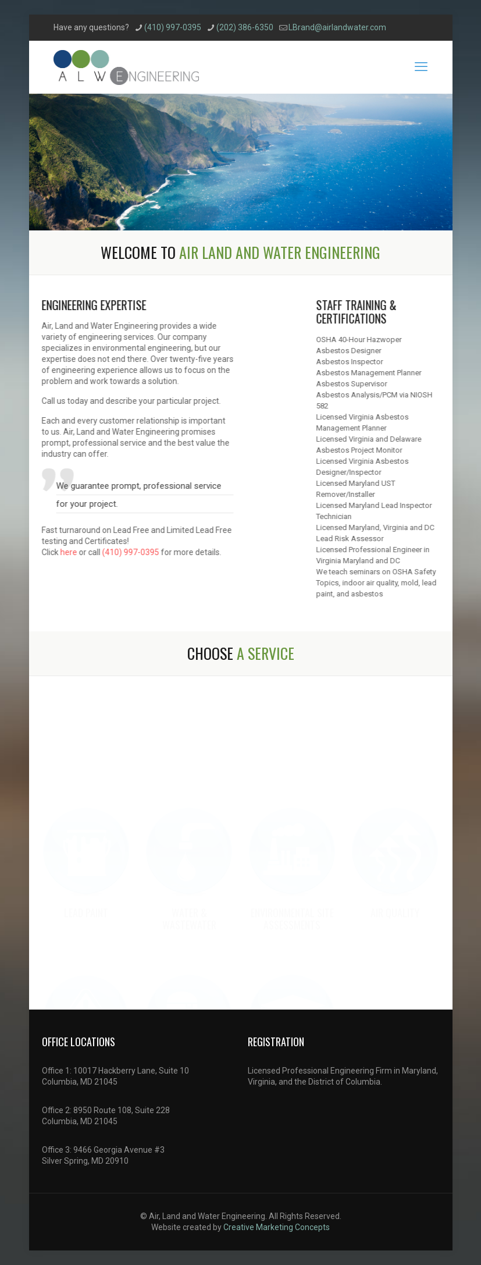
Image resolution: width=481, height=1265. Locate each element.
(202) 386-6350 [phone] (244, 27)
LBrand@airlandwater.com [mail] (337, 27)
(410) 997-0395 (124, 552)
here (62, 552)
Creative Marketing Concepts (276, 1227)
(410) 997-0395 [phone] (172, 27)
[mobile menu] (421, 67)
